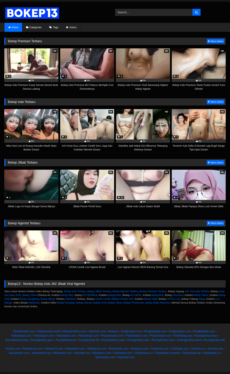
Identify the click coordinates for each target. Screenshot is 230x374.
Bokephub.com (97, 348)
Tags (55, 27)
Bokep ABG (66, 295)
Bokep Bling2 (47, 298)
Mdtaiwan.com (62, 352)
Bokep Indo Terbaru (75, 291)
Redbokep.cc (211, 352)
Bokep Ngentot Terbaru (125, 291)
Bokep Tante (115, 302)
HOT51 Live (173, 298)
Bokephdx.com (75, 348)
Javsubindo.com (18, 352)
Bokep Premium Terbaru (153, 291)
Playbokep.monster (167, 352)
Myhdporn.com (101, 352)
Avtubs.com (12, 348)
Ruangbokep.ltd (89, 339)
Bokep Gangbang (29, 298)
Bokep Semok (84, 302)
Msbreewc (34, 302)
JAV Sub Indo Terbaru (197, 291)
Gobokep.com (160, 348)
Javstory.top (215, 348)
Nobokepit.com (66, 335)
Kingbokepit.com (204, 331)
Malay (201, 298)
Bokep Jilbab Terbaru (99, 291)
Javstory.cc (198, 348)
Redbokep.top (183, 335)
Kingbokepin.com (180, 331)
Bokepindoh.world (49, 331)
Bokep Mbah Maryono (157, 302)
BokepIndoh (114, 295)
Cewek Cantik (102, 298)
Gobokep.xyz (180, 348)
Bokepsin (71, 298)
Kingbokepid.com (155, 331)
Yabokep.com (126, 357)
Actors (73, 27)
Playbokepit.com (160, 335)
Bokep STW (100, 302)
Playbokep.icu (144, 352)
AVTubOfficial (90, 295)
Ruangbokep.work (163, 339)
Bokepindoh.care (24, 331)
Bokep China (29, 295)
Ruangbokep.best (205, 335)
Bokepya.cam (140, 348)
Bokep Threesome (133, 302)
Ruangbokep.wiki (138, 339)
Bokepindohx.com (74, 331)
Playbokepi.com (88, 335)
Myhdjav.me (82, 352)
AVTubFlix (136, 295)
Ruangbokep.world (189, 339)
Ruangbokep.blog (16, 339)
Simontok (178, 295)
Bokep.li (114, 331)
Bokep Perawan (66, 302)
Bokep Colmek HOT (123, 298)
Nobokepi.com (123, 352)
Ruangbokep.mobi (113, 339)
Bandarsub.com (33, 348)
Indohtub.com (97, 331)
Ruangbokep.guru (41, 339)
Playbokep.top (192, 352)
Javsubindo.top (41, 352)
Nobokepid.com (21, 335)
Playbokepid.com (112, 335)
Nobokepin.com (44, 335)
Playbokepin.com (137, 335)
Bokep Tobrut (201, 295)
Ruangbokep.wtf (214, 339)
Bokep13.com (54, 348)
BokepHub (158, 295)
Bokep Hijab (151, 298)
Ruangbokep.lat (66, 339)
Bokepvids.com (119, 348)
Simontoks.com (105, 357)
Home (15, 27)
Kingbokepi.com (131, 331)
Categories (35, 27)
